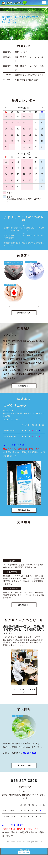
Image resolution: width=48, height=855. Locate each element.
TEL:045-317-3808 (11, 420)
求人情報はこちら (24, 765)
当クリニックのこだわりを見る (24, 690)
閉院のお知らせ (22, 52)
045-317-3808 (24, 780)
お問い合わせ (24, 850)
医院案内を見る (24, 510)
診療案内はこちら (24, 313)
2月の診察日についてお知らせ (29, 75)
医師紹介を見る (24, 386)
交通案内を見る (24, 605)
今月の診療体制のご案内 (26, 80)
